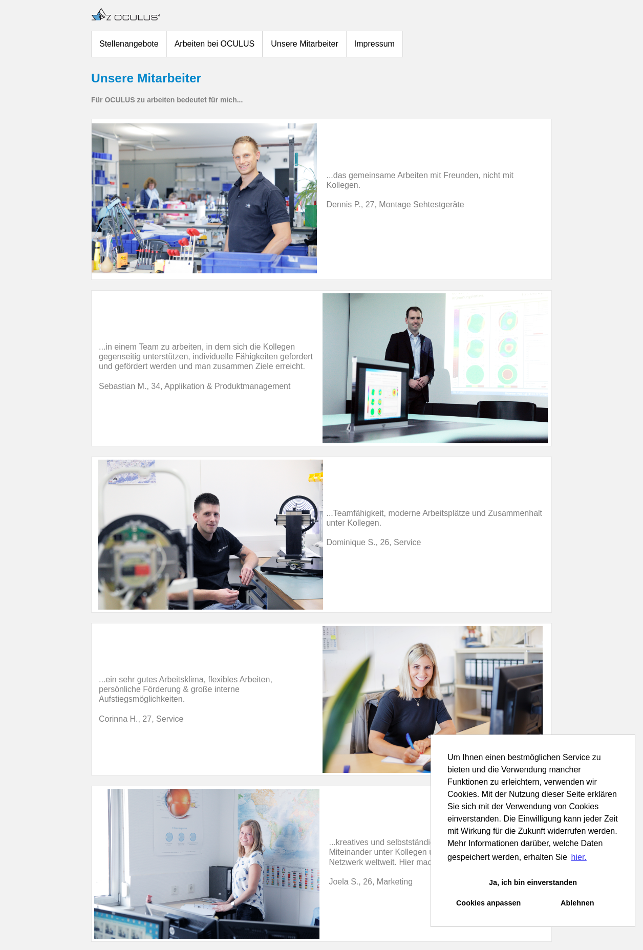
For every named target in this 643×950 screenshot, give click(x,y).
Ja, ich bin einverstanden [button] (533, 882)
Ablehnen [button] (577, 903)
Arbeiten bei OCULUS (215, 43)
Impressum (374, 43)
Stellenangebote (129, 43)
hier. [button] (579, 857)
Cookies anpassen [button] (488, 903)
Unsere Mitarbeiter (304, 43)
